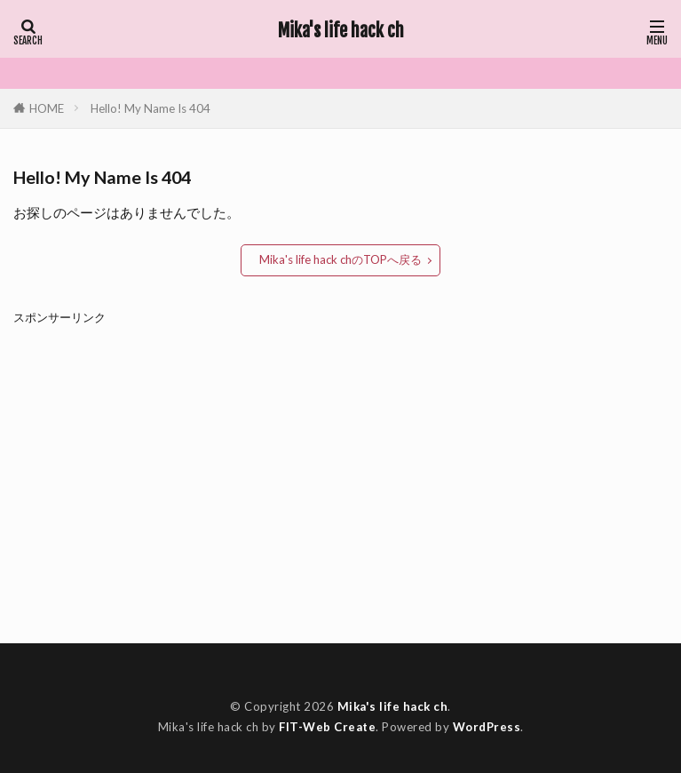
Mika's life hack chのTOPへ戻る (340, 259)
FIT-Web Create (327, 727)
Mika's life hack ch (341, 31)
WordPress (487, 727)
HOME (46, 108)
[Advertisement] (340, 471)
